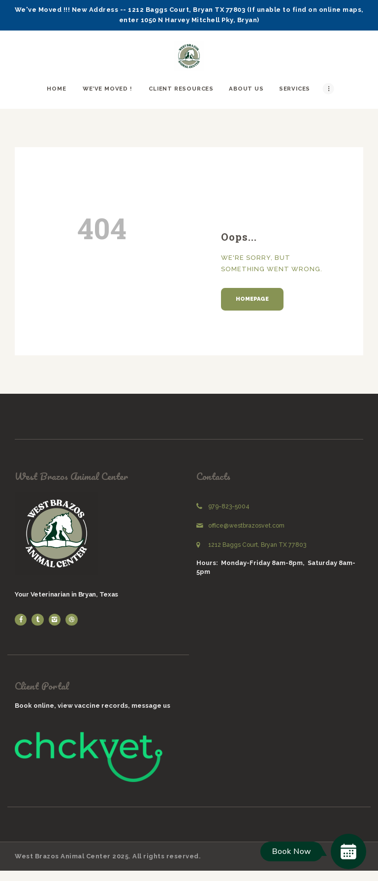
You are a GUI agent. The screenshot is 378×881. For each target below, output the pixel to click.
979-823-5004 (229, 506)
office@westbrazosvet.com (246, 525)
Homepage (252, 299)
